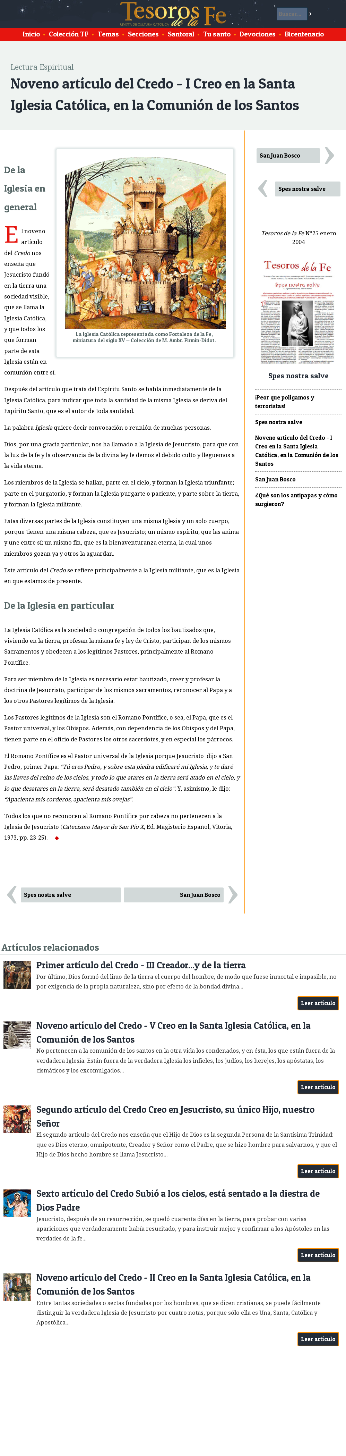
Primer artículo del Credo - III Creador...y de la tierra (141, 965)
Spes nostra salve (47, 894)
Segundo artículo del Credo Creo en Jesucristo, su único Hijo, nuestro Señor (175, 1116)
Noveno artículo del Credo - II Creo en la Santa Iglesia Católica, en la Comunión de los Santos (173, 1284)
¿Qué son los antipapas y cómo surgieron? (296, 499)
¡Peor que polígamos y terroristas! (284, 402)
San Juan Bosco (200, 894)
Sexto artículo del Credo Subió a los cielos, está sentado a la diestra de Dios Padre (178, 1200)
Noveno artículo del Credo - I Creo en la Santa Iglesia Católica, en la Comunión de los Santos (296, 450)
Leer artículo (318, 1003)
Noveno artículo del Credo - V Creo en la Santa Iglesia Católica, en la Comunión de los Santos (173, 1032)
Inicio (31, 34)
